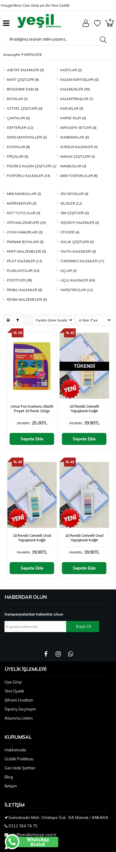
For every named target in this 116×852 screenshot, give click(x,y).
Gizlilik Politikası (19, 758)
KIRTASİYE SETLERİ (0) (78, 128)
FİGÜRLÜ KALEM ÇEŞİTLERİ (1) (31, 166)
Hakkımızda (15, 749)
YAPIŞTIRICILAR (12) (76, 290)
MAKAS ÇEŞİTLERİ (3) (77, 156)
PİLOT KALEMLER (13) (24, 261)
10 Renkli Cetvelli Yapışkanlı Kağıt (84, 408)
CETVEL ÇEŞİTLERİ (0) (24, 108)
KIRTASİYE (33, 54)
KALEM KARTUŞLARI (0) (79, 80)
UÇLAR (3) (68, 271)
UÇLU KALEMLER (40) (77, 280)
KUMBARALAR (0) (74, 137)
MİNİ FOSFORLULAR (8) (79, 176)
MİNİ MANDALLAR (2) (23, 194)
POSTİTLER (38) (19, 280)
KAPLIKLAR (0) (71, 108)
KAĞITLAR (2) (71, 70)
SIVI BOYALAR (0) (74, 194)
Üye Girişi (31, 5)
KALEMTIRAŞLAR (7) (76, 99)
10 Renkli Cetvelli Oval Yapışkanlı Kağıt (32, 537)
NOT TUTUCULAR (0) (23, 213)
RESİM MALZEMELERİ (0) (26, 299)
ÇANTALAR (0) (18, 118)
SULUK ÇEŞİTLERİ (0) (77, 242)
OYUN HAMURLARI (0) (24, 232)
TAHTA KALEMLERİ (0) (78, 251)
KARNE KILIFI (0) (73, 118)
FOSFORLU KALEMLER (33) (28, 176)
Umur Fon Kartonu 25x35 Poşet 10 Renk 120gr (32, 408)
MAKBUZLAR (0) (73, 166)
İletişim (11, 786)
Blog (9, 776)
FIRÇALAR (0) (17, 156)
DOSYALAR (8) (18, 147)
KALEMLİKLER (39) (75, 89)
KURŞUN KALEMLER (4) (79, 147)
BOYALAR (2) (17, 99)
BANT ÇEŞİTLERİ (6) (22, 80)
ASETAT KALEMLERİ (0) (25, 70)
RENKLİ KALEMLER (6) (24, 290)
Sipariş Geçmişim (20, 709)
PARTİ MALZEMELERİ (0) (26, 251)
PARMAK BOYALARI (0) (25, 242)
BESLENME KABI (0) (22, 89)
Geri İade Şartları (20, 767)
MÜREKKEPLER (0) (21, 203)
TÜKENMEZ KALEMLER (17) (82, 261)
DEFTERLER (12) (19, 128)
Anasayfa (11, 54)
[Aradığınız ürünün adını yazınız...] (49, 39)
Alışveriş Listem (19, 718)
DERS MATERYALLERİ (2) (26, 137)
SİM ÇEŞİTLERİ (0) (74, 213)
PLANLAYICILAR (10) (22, 271)
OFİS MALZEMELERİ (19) (26, 223)
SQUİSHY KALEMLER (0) (79, 223)
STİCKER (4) (69, 232)
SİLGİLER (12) (71, 203)
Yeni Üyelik (60, 5)
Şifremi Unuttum (19, 700)
